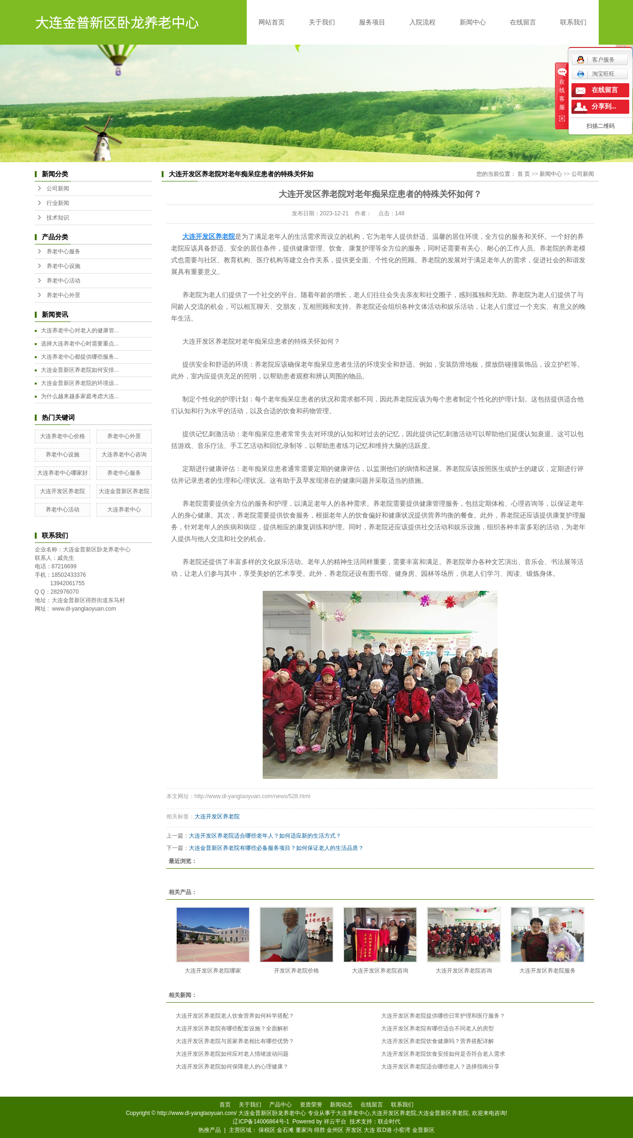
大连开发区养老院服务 (547, 970)
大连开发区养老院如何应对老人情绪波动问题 (232, 1054)
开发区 (353, 1130)
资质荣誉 (311, 1104)
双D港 (384, 1130)
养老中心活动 (63, 280)
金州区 (335, 1130)
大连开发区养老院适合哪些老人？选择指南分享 (440, 1066)
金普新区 (423, 1130)
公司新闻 (58, 188)
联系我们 (573, 22)
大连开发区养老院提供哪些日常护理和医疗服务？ (443, 1015)
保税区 (266, 1130)
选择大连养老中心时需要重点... (80, 343)
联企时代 (389, 1121)
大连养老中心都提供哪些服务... (80, 356)
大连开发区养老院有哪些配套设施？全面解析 (232, 1028)
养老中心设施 (63, 266)
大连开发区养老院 (62, 491)
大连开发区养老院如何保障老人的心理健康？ (232, 1066)
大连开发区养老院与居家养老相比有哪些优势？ (235, 1041)
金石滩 (285, 1130)
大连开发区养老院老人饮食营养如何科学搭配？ (235, 1015)
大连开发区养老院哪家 (213, 970)
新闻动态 (341, 1104)
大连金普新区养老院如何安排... (80, 370)
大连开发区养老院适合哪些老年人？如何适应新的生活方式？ (265, 835)
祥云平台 (335, 1121)
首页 (225, 1104)
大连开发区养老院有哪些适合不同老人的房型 (437, 1028)
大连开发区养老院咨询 (380, 970)
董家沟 (304, 1130)
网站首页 (271, 22)
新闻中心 (473, 22)
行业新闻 (58, 203)
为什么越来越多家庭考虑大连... (80, 396)
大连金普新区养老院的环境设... (80, 383)
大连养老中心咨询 (124, 454)
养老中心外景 (63, 295)
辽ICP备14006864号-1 (261, 1121)
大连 (369, 1130)
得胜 (319, 1130)
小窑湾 (401, 1130)
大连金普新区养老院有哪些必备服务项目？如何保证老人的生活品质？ (276, 848)
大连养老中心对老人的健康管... (80, 330)
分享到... (604, 106)
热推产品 (209, 1130)
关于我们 (322, 22)
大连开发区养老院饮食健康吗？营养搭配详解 (437, 1041)
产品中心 (280, 1104)
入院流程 (422, 22)
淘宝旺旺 (596, 74)
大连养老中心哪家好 (62, 473)
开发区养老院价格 (296, 970)
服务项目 (372, 22)
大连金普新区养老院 (124, 491)
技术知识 (58, 217)
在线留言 (523, 22)
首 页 (523, 174)
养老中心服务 (63, 251)
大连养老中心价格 (62, 436)
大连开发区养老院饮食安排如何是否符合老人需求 (443, 1054)
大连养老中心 (124, 509)
